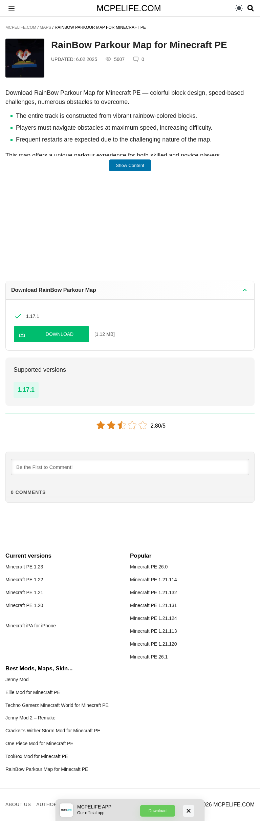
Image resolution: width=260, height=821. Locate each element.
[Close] (188, 811)
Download (158, 810)
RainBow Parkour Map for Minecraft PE (46, 769)
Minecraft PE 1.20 (24, 605)
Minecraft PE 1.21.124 (153, 618)
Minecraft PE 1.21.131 (153, 605)
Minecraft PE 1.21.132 (153, 592)
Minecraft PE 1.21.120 (153, 644)
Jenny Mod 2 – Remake (30, 717)
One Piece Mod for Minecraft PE (39, 743)
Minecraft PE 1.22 (24, 579)
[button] (11, 8)
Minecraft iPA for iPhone (30, 625)
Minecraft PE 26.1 (149, 657)
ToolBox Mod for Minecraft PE (36, 756)
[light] (239, 8)
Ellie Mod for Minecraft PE (32, 692)
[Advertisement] (130, 230)
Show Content (130, 165)
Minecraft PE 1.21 (24, 592)
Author (46, 804)
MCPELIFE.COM (128, 8)
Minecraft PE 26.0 (149, 566)
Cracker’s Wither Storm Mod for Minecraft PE (52, 730)
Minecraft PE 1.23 (24, 566)
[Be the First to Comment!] (130, 467)
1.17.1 (26, 389)
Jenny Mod (16, 679)
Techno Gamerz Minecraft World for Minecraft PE (57, 705)
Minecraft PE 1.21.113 (153, 631)
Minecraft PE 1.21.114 (153, 579)
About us (18, 804)
